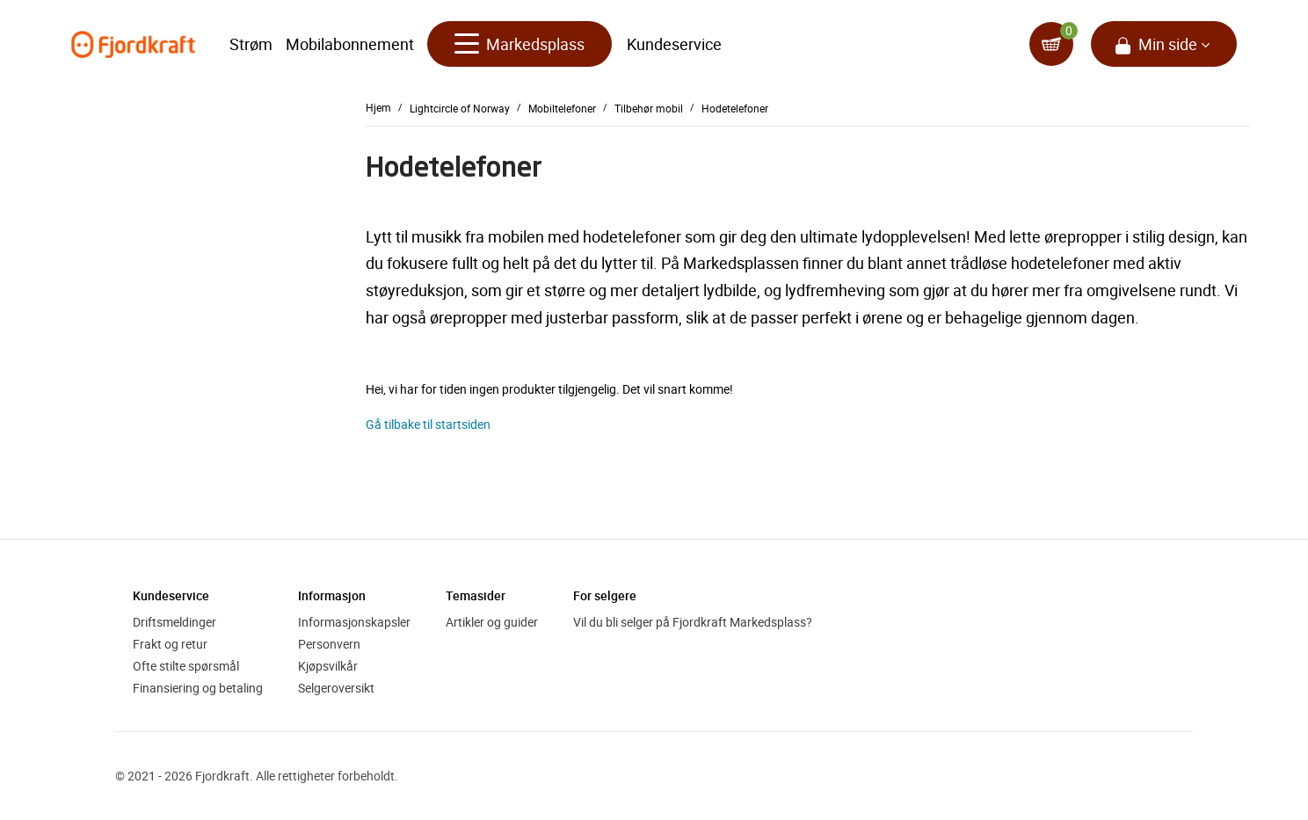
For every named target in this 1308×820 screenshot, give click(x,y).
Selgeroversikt (336, 687)
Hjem (378, 107)
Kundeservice (674, 43)
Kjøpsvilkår (328, 665)
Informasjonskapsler (354, 621)
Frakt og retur (170, 643)
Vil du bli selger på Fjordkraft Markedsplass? (692, 621)
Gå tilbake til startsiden (428, 424)
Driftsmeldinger (174, 621)
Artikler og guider (492, 621)
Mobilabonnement (350, 43)
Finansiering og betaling (198, 687)
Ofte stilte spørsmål (186, 665)
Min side (1167, 43)
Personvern (329, 643)
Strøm (250, 43)
